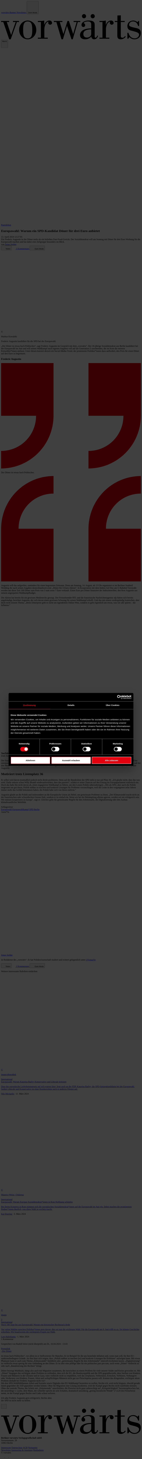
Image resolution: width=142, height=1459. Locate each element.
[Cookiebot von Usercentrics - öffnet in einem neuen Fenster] (119, 697)
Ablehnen (30, 760)
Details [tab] (71, 705)
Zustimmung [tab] (29, 705)
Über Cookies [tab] (112, 705)
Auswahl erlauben (71, 760)
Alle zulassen (111, 760)
